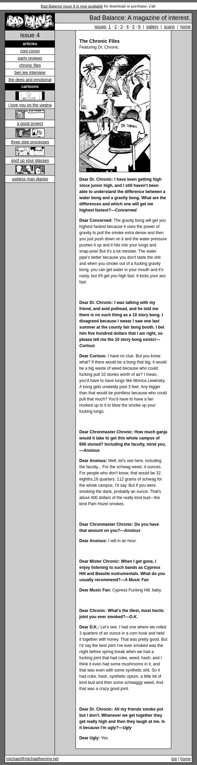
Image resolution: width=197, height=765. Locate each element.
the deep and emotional (30, 79)
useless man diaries (30, 179)
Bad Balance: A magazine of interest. (139, 17)
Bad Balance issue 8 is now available (72, 6)
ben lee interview (29, 72)
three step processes (30, 142)
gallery (152, 26)
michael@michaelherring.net (32, 758)
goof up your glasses (30, 160)
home (186, 26)
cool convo (30, 51)
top (174, 758)
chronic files (30, 65)
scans (169, 26)
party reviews (30, 58)
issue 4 (30, 35)
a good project (30, 123)
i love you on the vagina (29, 105)
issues (100, 26)
